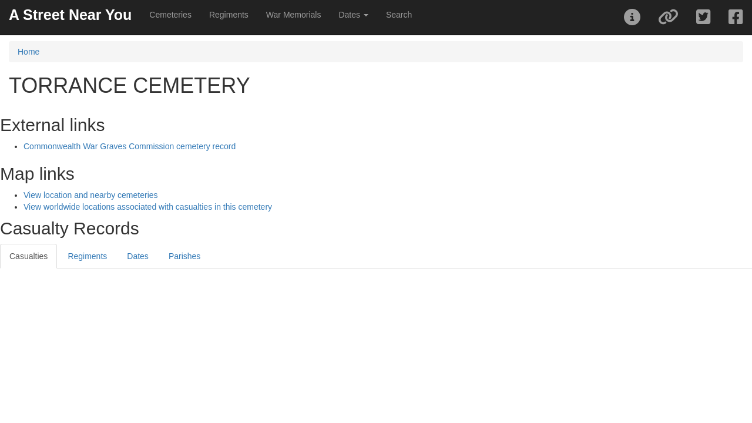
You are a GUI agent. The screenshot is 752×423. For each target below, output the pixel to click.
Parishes (184, 256)
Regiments (229, 14)
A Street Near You (70, 14)
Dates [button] (353, 14)
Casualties (28, 256)
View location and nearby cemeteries (91, 195)
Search (399, 14)
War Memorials (293, 14)
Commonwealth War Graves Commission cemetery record (130, 146)
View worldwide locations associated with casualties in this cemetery (148, 207)
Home (28, 51)
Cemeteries (170, 14)
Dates (138, 256)
